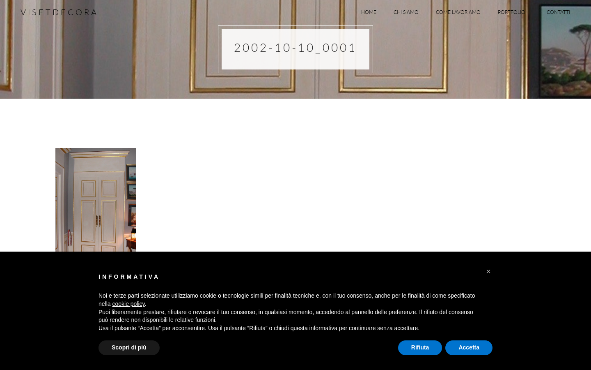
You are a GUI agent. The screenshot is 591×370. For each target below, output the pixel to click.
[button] (488, 271)
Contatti (558, 12)
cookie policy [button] (128, 304)
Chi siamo (406, 12)
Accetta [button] (468, 347)
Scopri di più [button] (129, 347)
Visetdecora (59, 12)
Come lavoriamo (458, 12)
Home (368, 12)
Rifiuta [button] (420, 347)
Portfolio (513, 12)
